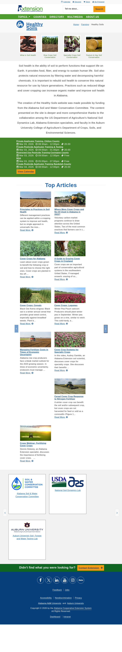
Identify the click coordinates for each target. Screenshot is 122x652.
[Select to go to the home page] (30, 8)
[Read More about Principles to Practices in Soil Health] (26, 230)
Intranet (67, 617)
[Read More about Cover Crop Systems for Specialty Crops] (61, 370)
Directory (57, 16)
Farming (85, 24)
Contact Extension (89, 567)
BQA (18, 158)
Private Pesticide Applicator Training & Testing (39, 147)
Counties (39, 16)
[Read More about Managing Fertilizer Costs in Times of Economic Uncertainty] (26, 373)
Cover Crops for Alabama (32, 259)
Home (76, 24)
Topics (24, 16)
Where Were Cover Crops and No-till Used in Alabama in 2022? (69, 211)
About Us (92, 16)
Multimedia (75, 16)
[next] (106, 329)
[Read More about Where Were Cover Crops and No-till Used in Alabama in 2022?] (61, 232)
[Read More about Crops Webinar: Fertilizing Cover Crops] (26, 461)
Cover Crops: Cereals (31, 305)
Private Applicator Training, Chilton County (38, 141)
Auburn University (75, 603)
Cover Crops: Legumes (66, 305)
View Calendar (26, 171)
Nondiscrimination (63, 598)
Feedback (57, 590)
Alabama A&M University (49, 603)
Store (87, 2)
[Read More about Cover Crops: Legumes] (61, 323)
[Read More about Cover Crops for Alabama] (26, 277)
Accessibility (46, 598)
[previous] (16, 329)
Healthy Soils (34, 26)
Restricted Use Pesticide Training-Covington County (42, 153)
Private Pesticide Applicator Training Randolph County (43, 164)
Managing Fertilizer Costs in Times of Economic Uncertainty (34, 352)
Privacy (78, 598)
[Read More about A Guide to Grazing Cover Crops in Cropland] (61, 279)
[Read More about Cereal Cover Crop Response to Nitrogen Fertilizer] (61, 417)
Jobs (67, 590)
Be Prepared (98, 2)
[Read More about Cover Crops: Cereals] (26, 323)
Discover (77, 2)
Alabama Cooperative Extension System (73, 608)
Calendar (65, 2)
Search (99, 9)
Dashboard (55, 617)
